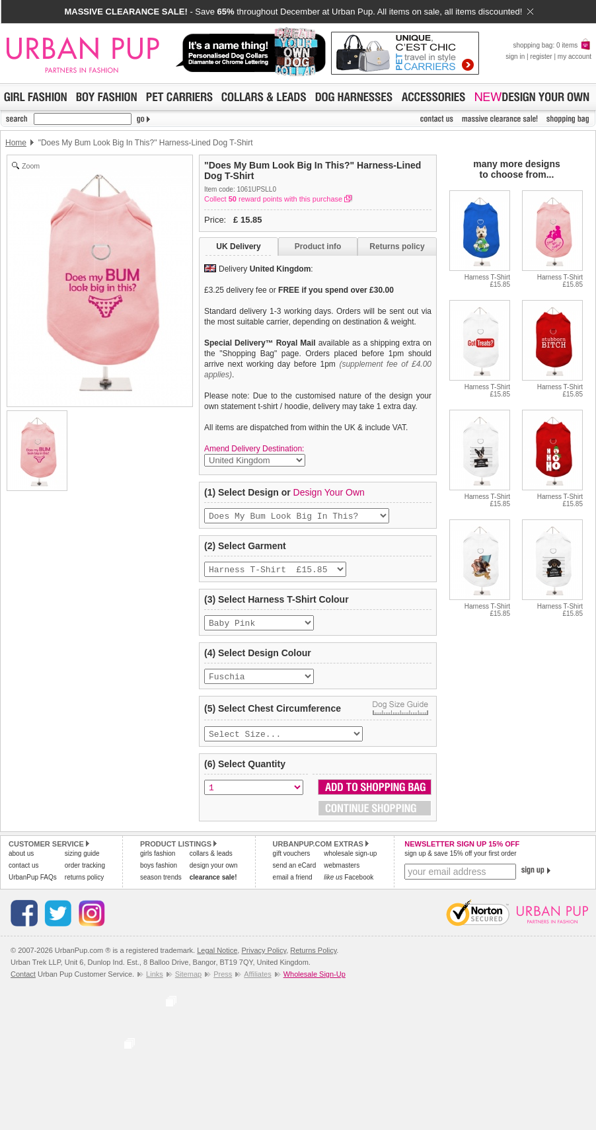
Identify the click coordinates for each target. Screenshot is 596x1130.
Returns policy (396, 246)
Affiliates (257, 983)
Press (222, 983)
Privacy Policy (263, 959)
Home (15, 142)
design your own (214, 874)
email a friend (293, 886)
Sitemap (188, 983)
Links (154, 983)
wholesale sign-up (350, 862)
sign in (515, 56)
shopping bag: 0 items (552, 45)
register (541, 56)
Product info (318, 246)
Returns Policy (313, 959)
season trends (161, 886)
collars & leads (211, 862)
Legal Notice (217, 959)
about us (21, 862)
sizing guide (82, 862)
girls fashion (157, 862)
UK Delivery (238, 246)
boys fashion (158, 874)
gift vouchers (292, 862)
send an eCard (295, 874)
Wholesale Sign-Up (314, 983)
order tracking (85, 874)
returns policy (84, 886)
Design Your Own (329, 492)
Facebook (348, 886)
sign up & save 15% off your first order (460, 862)
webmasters (341, 874)
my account (574, 56)
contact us (24, 874)
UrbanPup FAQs (33, 886)
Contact (23, 983)
